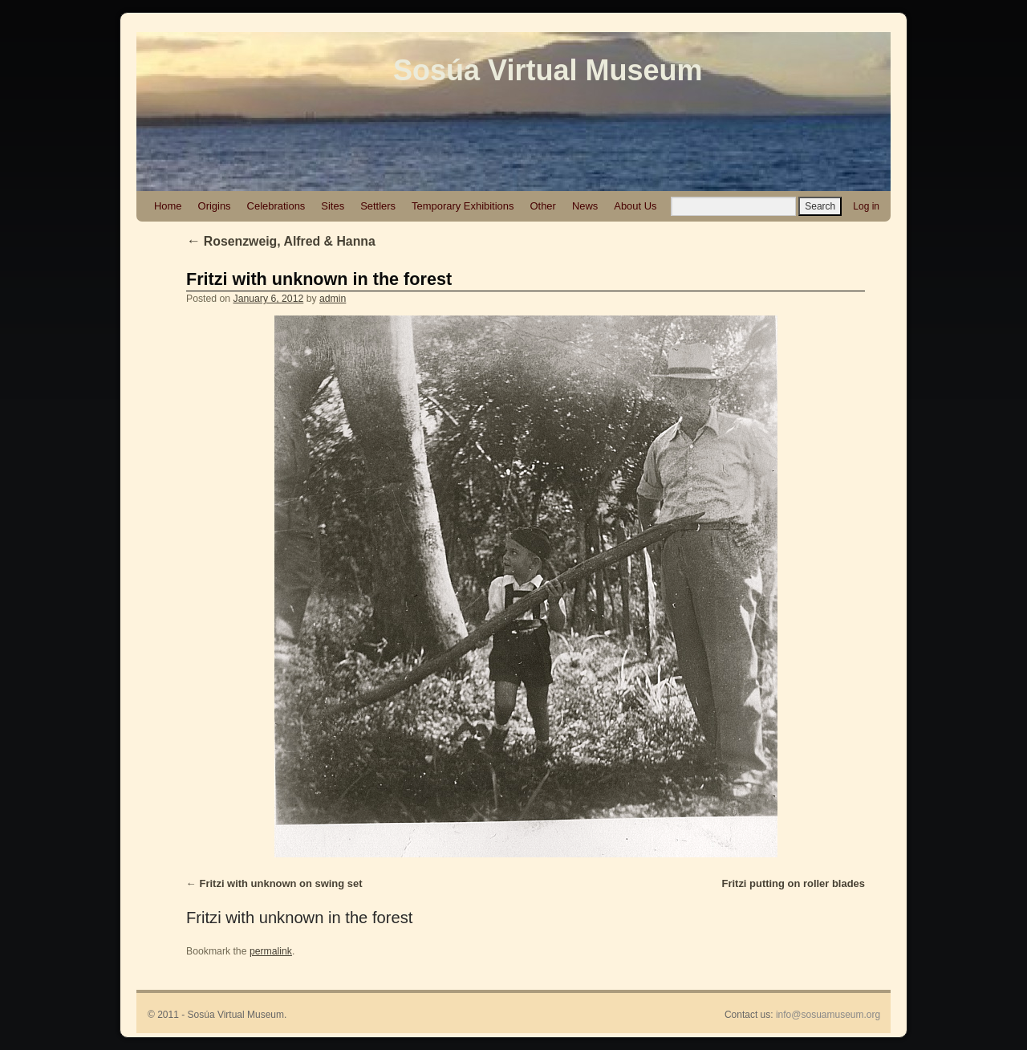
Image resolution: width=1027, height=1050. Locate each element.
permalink (271, 951)
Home (168, 206)
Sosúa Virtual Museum (547, 70)
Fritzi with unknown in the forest (319, 279)
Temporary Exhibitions (463, 206)
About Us (635, 206)
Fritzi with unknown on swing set (281, 883)
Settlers (378, 206)
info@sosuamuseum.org (828, 1014)
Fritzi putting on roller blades (793, 883)
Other (542, 206)
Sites (332, 206)
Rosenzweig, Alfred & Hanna (280, 241)
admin (332, 298)
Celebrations (276, 206)
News (585, 206)
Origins (214, 206)
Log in (866, 206)
